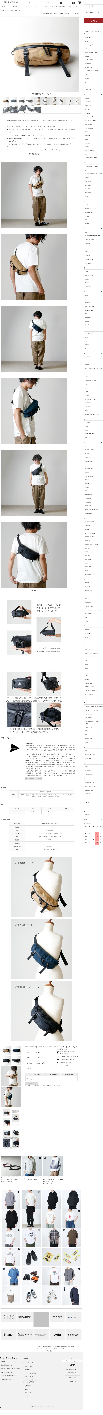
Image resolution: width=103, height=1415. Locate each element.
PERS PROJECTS (90, 606)
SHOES (35, 6)
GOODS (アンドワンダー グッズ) (69, 1346)
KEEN (86, 388)
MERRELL (88, 483)
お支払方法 (28, 1386)
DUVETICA (88, 223)
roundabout (88, 641)
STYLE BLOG (75, 7)
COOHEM (87, 189)
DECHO (87, 216)
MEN (25, 6)
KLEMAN (87, 406)
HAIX (86, 295)
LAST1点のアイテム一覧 (58, 1348)
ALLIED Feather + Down (91, 52)
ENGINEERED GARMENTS (92, 236)
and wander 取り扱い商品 (33, 778)
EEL (86, 232)
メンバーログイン (29, 1366)
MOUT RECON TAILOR (91, 509)
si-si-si (86, 664)
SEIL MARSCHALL (90, 657)
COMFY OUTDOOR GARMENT (93, 174)
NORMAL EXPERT (90, 574)
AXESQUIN (88, 89)
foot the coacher (89, 259)
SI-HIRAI (87, 660)
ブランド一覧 (72, 1377)
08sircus (87, 814)
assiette (87, 78)
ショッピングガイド (28, 1382)
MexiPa (87, 487)
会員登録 (27, 1369)
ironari (86, 337)
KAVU (86, 384)
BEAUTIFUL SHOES (90, 120)
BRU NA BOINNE (89, 150)
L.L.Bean (87, 422)
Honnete (87, 321)
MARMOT (87, 472)
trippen (87, 742)
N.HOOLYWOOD (89, 522)
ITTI (86, 348)
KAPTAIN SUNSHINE (90, 380)
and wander (88, 63)
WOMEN (16, 6)
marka (86, 465)
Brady (86, 139)
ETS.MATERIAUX (89, 239)
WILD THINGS (89, 790)
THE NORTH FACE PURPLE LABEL (92, 722)
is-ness (87, 344)
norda (86, 570)
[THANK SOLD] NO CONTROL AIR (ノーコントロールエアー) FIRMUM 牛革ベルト (10, 1179)
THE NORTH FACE (90, 717)
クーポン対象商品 (47, 1351)
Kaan (86, 377)
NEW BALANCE (89, 537)
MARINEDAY (88, 461)
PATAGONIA (88, 602)
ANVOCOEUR (89, 67)
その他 (26, 1396)
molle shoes (88, 502)
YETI (86, 806)
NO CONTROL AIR (90, 559)
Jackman (87, 361)
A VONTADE (88, 37)
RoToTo (87, 637)
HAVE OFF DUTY (89, 310)
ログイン (30, 2)
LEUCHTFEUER (89, 434)
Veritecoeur (88, 770)
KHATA (87, 395)
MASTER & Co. (89, 476)
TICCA (86, 731)
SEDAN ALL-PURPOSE (91, 653)
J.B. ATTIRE (88, 357)
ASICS (86, 74)
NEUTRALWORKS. (90, 533)
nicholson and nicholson (91, 544)
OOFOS (87, 583)
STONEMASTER (89, 687)
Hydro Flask (88, 325)
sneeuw (87, 668)
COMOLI (87, 177)
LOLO (86, 437)
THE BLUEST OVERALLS (92, 710)
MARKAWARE (89, 468)
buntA (86, 154)
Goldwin (87, 279)
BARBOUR (88, 105)
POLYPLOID (88, 613)
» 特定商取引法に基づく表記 (65, 1051)
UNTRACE (88, 758)
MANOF (87, 453)
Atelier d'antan (88, 86)
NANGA (87, 529)
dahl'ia (86, 205)
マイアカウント (29, 1376)
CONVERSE (88, 181)
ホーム (39, 1346)
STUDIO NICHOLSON (91, 690)
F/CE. (86, 252)
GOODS (44, 6)
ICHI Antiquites (89, 333)
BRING (87, 146)
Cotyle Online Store (35, 1406)
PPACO (87, 617)
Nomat (86, 563)
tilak (86, 734)
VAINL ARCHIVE (89, 766)
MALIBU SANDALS (90, 450)
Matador (87, 480)
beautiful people (89, 117)
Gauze (86, 271)
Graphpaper (88, 286)
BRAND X (87, 143)
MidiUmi (87, 491)
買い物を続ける (64, 1053)
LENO (86, 430)
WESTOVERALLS (90, 786)
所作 (86, 698)
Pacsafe (87, 599)
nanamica (87, 525)
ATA (86, 82)
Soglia (86, 675)
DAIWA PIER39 (89, 212)
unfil (86, 750)
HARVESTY (88, 302)
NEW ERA (87, 540)
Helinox (87, 314)
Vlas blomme (88, 774)
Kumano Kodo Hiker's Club (92, 414)
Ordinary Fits (88, 590)
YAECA (87, 802)
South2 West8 (88, 683)
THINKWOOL (88, 727)
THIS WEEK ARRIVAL (93, 13)
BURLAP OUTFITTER (91, 158)
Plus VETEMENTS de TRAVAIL (93, 610)
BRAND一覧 (54, 6)
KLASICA (87, 403)
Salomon (87, 649)
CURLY (87, 196)
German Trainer (89, 275)
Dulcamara (88, 220)
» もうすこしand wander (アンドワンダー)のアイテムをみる (42, 1085)
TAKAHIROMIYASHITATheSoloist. (94, 706)
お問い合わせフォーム (8, 1379)
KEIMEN (87, 391)
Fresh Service (88, 263)
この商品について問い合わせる (68, 1056)
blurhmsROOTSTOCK (91, 135)
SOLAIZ (87, 679)
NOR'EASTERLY (89, 566)
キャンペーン (46, 1348)
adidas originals (89, 45)
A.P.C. (86, 41)
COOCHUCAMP (89, 185)
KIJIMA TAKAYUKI (90, 399)
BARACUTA (88, 102)
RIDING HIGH (88, 633)
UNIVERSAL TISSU (90, 754)
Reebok (87, 629)
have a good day (89, 306)
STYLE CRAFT (89, 694)
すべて (4, 6)
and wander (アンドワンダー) (11, 11)
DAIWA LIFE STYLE (90, 208)
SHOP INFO (61, 6)
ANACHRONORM (90, 60)
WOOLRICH (88, 794)
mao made (88, 457)
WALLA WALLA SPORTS (91, 782)
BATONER (88, 113)
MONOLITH (88, 506)
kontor (86, 410)
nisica (86, 552)
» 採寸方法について (63, 1049)
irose (86, 341)
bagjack (87, 98)
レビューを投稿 (64, 1065)
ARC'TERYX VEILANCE (91, 71)
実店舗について (72, 1373)
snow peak (88, 672)
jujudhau (87, 364)
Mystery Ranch (89, 513)
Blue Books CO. (89, 128)
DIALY (69, 6)
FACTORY (87, 255)
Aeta (86, 48)
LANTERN (87, 426)
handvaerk (87, 299)
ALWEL (87, 56)
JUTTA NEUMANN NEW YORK (93, 368)
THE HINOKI (88, 714)
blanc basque (88, 124)
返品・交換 (28, 1392)
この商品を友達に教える (66, 1059)
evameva (87, 243)
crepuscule (88, 192)
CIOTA (86, 170)
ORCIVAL (87, 586)
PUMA (86, 621)
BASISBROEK (89, 109)
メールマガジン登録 (30, 1373)
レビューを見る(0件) (65, 1062)
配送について (28, 1389)
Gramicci (87, 283)
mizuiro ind (88, 498)
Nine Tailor (87, 548)
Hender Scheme (89, 317)
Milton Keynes (88, 494)
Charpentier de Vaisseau (91, 166)
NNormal (87, 555)
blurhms (87, 132)
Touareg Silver (89, 738)
